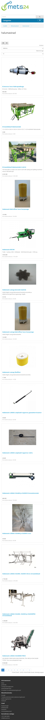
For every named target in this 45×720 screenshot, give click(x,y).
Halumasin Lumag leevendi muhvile (14, 290)
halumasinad (25, 26)
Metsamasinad (15, 26)
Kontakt (3, 695)
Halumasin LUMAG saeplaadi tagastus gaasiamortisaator (22, 412)
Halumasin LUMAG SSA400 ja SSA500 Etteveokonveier (20, 493)
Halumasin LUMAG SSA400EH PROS (14, 656)
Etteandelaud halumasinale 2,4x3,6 (14, 167)
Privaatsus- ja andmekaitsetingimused (11, 690)
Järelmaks (3, 685)
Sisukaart (3, 701)
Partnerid (3, 709)
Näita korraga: (40, 51)
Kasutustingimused (6, 688)
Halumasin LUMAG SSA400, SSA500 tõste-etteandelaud (21, 574)
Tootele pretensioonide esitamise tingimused (13, 697)
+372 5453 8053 (5, 716)
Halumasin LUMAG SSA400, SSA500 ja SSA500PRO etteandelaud (18, 614)
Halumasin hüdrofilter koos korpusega (15, 209)
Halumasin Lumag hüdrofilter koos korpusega (18, 332)
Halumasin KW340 (8, 249)
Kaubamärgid (4, 706)
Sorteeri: (41, 45)
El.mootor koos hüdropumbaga (13, 86)
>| (29, 670)
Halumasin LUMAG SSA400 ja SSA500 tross (16, 533)
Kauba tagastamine (6, 699)
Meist (2, 683)
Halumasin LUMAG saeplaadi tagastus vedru (17, 453)
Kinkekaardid (4, 707)
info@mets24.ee (5, 718)
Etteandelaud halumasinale (11, 127)
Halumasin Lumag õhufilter (11, 372)
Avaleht (5, 26)
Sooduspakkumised (6, 711)
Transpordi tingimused (7, 686)
